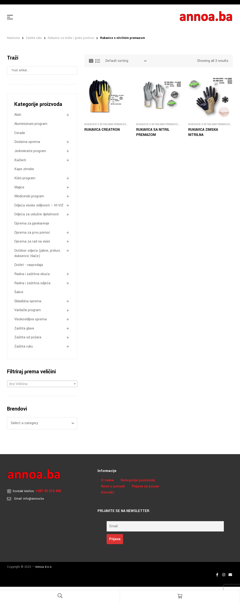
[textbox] (42, 384)
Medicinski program (29, 196)
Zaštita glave (24, 328)
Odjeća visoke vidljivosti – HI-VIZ (39, 205)
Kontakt (107, 492)
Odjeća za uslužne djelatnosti (36, 214)
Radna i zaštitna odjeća (32, 283)
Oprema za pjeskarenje (31, 223)
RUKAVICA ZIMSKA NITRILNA (203, 132)
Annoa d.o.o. (43, 567)
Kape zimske (24, 169)
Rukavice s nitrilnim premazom (106, 124)
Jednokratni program (30, 151)
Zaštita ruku (34, 38)
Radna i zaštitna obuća (32, 274)
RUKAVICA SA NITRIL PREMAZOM (152, 132)
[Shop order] (126, 61)
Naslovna (13, 38)
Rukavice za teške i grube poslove (71, 38)
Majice (19, 187)
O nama (107, 480)
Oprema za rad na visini (32, 241)
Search (72, 70)
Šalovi (18, 292)
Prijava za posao (145, 486)
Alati (17, 114)
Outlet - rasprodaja (28, 264)
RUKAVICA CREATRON (102, 129)
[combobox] (42, 384)
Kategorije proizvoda (138, 480)
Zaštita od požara (27, 337)
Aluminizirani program (30, 123)
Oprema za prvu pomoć (32, 232)
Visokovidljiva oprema (30, 319)
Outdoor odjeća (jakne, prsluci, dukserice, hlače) (37, 253)
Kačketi (20, 160)
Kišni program (24, 178)
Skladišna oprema (27, 301)
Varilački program (27, 310)
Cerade (19, 133)
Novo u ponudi (113, 486)
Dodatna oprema (27, 141)
